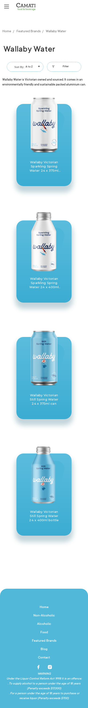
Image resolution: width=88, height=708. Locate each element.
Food (44, 632)
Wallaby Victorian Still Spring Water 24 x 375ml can (44, 399)
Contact (44, 658)
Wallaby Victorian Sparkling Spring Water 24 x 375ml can (44, 166)
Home (44, 607)
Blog (44, 649)
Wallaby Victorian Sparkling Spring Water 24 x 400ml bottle (44, 283)
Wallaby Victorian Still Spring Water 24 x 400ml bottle (44, 516)
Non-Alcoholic (44, 616)
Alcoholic (44, 624)
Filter (60, 67)
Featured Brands (44, 641)
